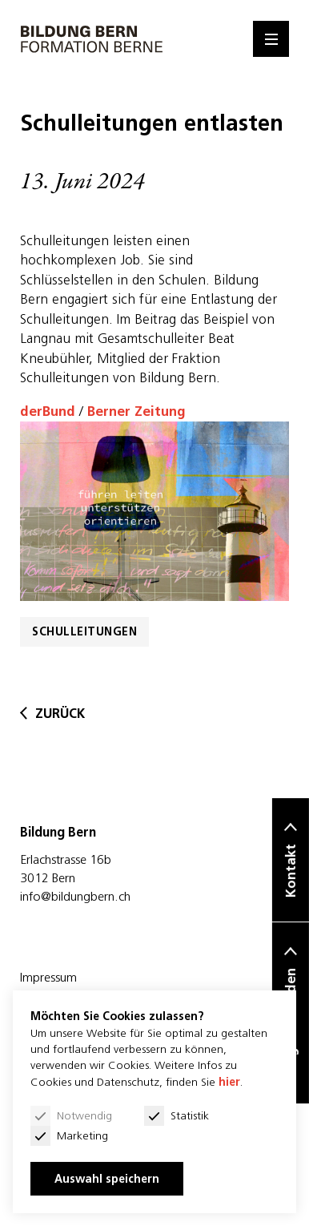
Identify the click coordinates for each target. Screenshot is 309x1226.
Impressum (48, 977)
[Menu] (271, 39)
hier (229, 1081)
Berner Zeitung (136, 411)
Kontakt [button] (291, 871)
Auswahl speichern (106, 1178)
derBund (47, 411)
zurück (52, 713)
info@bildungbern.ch (75, 896)
